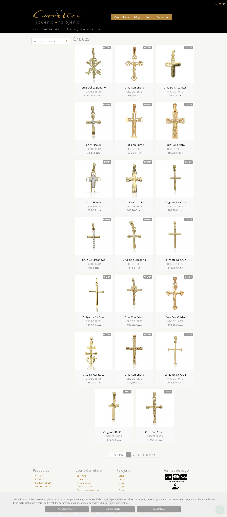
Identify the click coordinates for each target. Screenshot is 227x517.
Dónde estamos (84, 486)
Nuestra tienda (84, 483)
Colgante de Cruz (175, 202)
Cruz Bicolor (93, 145)
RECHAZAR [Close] (113, 508)
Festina (122, 479)
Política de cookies (118, 503)
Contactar (162, 17)
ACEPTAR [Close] (159, 508)
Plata (126, 17)
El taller (80, 479)
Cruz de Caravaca (93, 374)
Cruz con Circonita (134, 260)
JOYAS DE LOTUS (43, 479)
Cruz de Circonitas (175, 87)
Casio (121, 490)
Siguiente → (150, 454)
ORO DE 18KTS (94, 91)
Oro (116, 17)
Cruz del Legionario (93, 87)
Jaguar (122, 483)
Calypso (122, 486)
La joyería (81, 475)
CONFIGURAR (66, 508)
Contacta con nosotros (88, 490)
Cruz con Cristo (134, 87)
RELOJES (39, 475)
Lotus (149, 17)
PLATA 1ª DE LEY (43, 482)
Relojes (137, 17)
